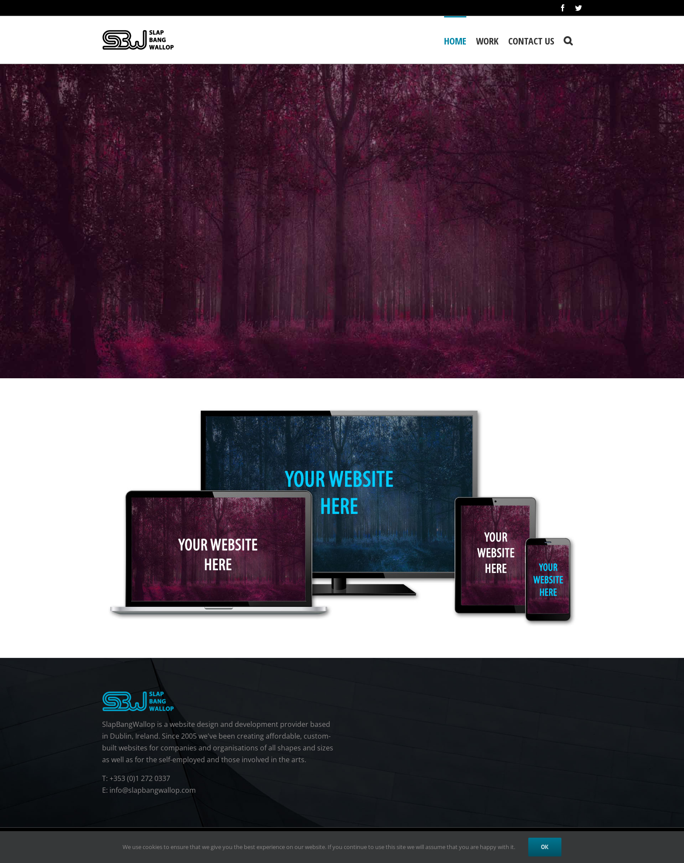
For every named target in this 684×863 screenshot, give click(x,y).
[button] (568, 40)
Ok (545, 847)
